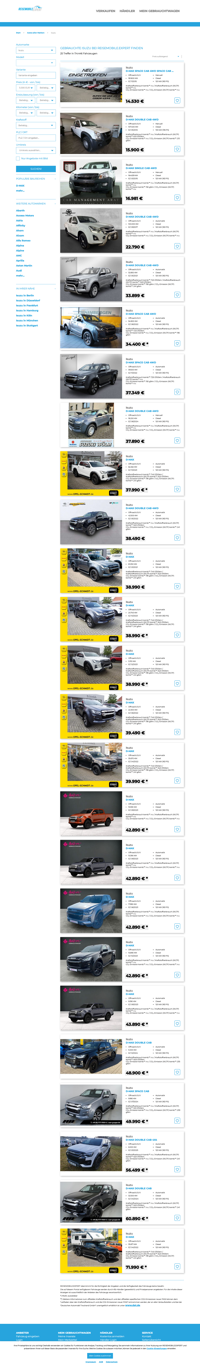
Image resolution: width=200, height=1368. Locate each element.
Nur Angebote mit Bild (32, 158)
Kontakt (146, 1336)
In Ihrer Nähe (25, 288)
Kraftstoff (21, 119)
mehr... (20, 190)
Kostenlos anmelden (112, 1336)
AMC (19, 255)
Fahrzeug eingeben (27, 1336)
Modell (20, 57)
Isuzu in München (27, 320)
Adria (19, 220)
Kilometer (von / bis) (27, 107)
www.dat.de (132, 1305)
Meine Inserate (66, 1336)
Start (18, 33)
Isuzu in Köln (24, 315)
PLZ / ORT (21, 132)
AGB (101, 1362)
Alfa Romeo (23, 240)
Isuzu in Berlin (25, 295)
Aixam (20, 235)
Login (19, 1340)
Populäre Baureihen (30, 178)
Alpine (20, 250)
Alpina (20, 245)
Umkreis (21, 144)
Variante (21, 69)
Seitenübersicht (151, 1340)
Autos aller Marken (35, 33)
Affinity (20, 225)
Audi (19, 270)
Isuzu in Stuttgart (27, 325)
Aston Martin (24, 265)
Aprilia (20, 260)
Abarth (20, 210)
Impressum (91, 1362)
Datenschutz (112, 1362)
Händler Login (108, 1340)
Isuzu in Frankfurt (27, 305)
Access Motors (25, 215)
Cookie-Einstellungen (157, 1347)
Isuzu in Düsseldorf (28, 300)
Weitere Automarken (31, 203)
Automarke (22, 44)
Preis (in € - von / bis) (28, 82)
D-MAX (20, 185)
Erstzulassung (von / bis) (30, 94)
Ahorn (20, 230)
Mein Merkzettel (67, 1340)
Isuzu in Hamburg (27, 310)
